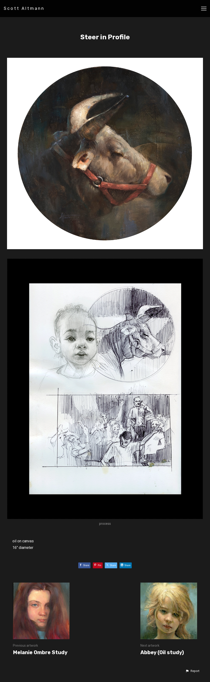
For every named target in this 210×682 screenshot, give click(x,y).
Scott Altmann (24, 8)
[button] (192, 671)
